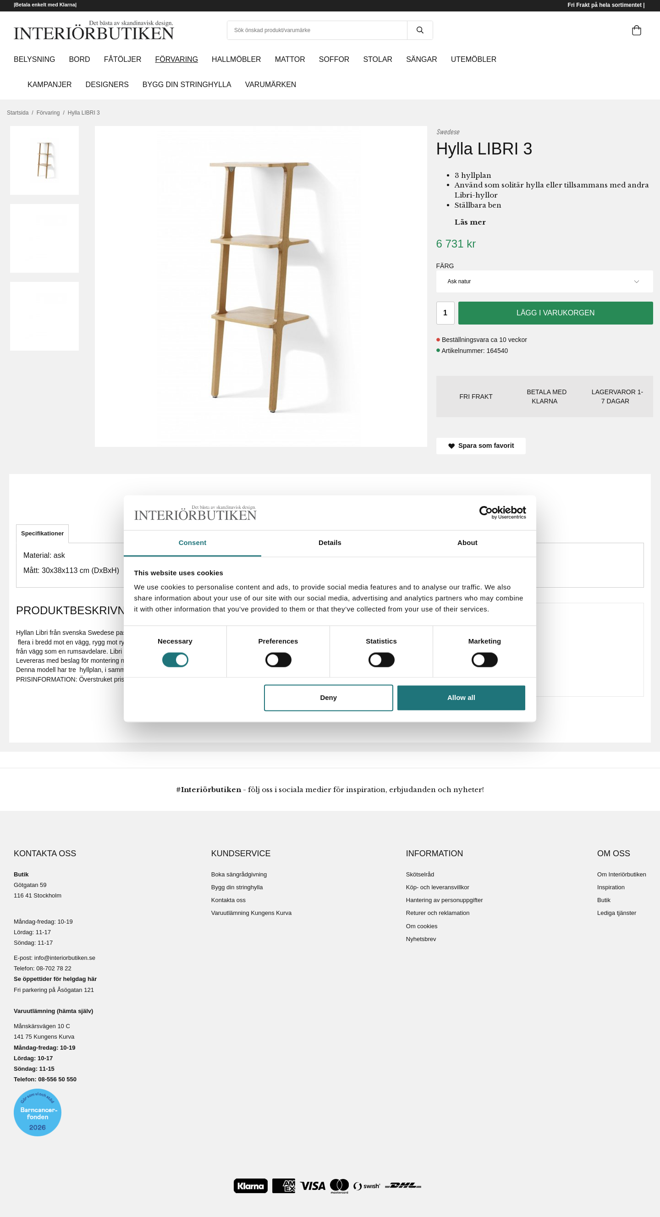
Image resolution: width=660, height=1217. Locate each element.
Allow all (461, 698)
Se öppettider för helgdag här (55, 978)
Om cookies (422, 926)
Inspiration (611, 887)
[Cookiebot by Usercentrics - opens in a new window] (486, 512)
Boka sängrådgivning (239, 874)
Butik (603, 900)
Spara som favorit (481, 445)
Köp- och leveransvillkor (437, 887)
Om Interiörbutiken (621, 874)
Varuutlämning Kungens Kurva (251, 912)
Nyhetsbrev (421, 939)
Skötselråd (420, 874)
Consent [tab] (193, 543)
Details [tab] (330, 543)
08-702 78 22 (54, 968)
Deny (328, 698)
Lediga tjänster (616, 912)
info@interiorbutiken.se (64, 957)
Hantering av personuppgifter (444, 900)
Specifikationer (42, 533)
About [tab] (467, 543)
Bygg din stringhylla (237, 887)
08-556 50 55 (55, 1079)
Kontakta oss (228, 900)
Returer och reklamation (438, 912)
